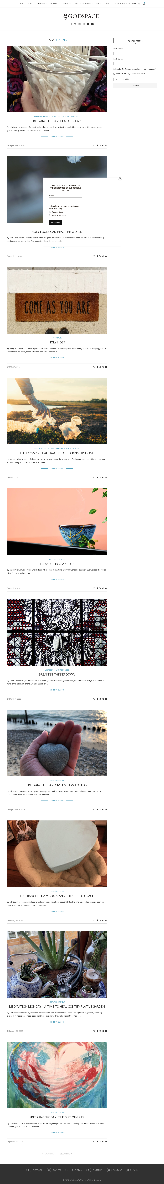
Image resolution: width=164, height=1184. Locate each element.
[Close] (120, 178)
